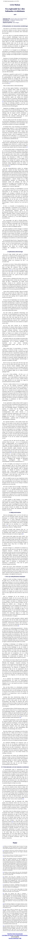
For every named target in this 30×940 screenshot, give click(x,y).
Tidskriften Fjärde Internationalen (15, 933)
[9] (18, 625)
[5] (10, 270)
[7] (7, 525)
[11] (23, 798)
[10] (20, 717)
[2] (2, 101)
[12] (12, 821)
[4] (9, 165)
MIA (20, 938)
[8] (22, 533)
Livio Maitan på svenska (7, 935)
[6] (10, 452)
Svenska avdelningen (14, 938)
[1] (9, 83)
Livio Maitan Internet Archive (20, 935)
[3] (27, 147)
